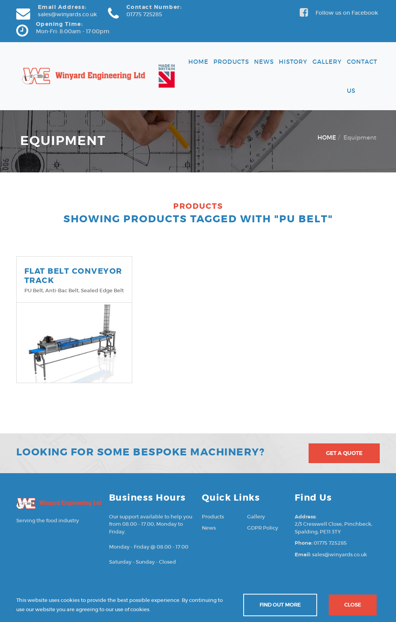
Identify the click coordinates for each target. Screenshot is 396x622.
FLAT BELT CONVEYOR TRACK (73, 275)
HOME (326, 137)
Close (352, 605)
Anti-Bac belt (62, 290)
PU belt (33, 290)
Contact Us (362, 76)
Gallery (327, 61)
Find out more (280, 605)
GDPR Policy (262, 528)
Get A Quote (344, 453)
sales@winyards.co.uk (67, 14)
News (264, 61)
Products (231, 61)
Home (198, 61)
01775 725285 (144, 14)
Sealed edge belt (102, 290)
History (293, 61)
